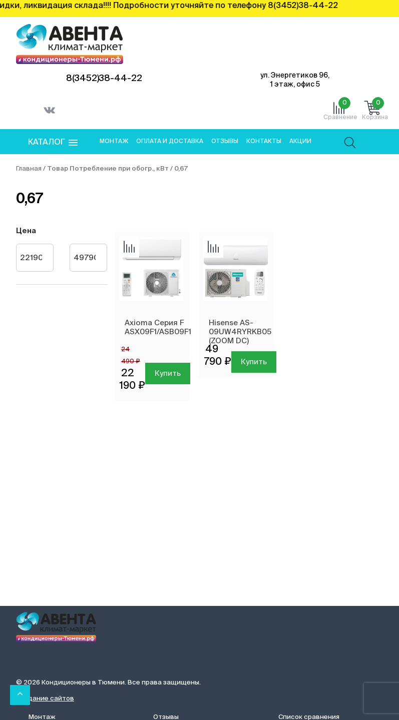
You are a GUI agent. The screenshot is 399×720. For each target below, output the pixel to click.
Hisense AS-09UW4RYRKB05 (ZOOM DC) (240, 332)
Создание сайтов (45, 698)
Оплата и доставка (169, 142)
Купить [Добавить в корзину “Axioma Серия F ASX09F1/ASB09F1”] (168, 373)
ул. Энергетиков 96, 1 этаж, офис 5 (294, 80)
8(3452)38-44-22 (104, 78)
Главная (29, 169)
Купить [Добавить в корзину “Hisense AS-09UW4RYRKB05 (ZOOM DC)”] (254, 362)
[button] (53, 143)
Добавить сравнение (129, 248)
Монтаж (114, 142)
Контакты (263, 142)
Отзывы (224, 142)
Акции (300, 142)
